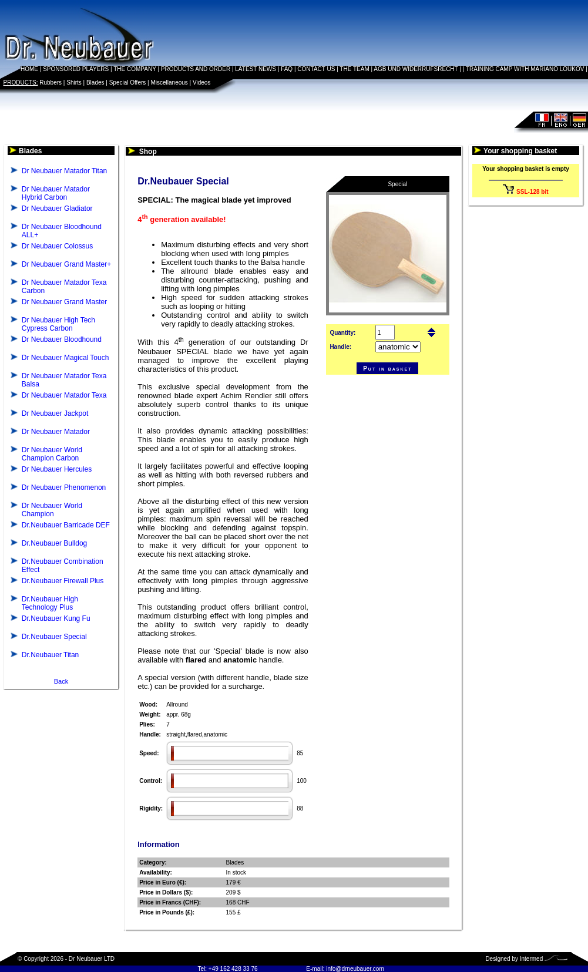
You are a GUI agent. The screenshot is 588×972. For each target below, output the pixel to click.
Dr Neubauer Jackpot (55, 413)
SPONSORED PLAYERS (76, 69)
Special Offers (127, 82)
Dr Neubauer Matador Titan (64, 171)
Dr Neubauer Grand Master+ (66, 264)
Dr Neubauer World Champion (52, 510)
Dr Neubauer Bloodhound (62, 339)
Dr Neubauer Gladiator (57, 208)
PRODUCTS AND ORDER (195, 69)
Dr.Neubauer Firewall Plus (62, 581)
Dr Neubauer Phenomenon (64, 487)
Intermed (531, 959)
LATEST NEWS (255, 69)
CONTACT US (316, 69)
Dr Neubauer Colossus (57, 246)
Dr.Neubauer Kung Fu (56, 618)
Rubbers (50, 82)
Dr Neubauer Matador (56, 432)
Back (61, 681)
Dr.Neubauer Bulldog (54, 543)
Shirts (74, 82)
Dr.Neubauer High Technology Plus (50, 603)
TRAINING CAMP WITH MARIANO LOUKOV (525, 69)
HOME (29, 69)
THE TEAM (354, 69)
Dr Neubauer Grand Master (64, 302)
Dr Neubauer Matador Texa (64, 395)
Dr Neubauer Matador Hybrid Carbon (56, 193)
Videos (201, 82)
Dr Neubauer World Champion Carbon (52, 454)
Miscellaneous (168, 82)
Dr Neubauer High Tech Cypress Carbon (58, 324)
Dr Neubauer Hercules (57, 469)
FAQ (287, 69)
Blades (95, 82)
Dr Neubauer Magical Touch (65, 358)
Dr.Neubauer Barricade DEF (66, 525)
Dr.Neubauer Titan (50, 655)
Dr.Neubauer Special (54, 637)
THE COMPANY (134, 69)
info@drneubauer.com (355, 969)
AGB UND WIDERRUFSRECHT (416, 69)
